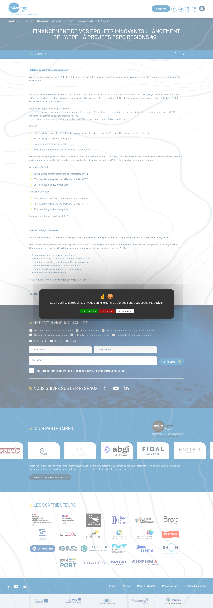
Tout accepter (89, 310)
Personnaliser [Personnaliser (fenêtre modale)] (125, 310)
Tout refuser (107, 310)
